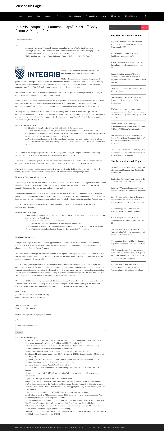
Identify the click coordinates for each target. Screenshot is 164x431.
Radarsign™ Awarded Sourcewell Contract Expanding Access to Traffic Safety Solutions (59, 48)
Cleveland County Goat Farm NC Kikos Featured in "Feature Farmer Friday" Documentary (126, 100)
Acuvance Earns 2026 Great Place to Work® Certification (47, 365)
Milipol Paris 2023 (53, 84)
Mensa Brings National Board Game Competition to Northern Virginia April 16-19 (57, 351)
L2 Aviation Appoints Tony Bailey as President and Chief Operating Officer (54, 343)
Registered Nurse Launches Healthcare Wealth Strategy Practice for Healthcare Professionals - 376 (126, 44)
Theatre (21, 25)
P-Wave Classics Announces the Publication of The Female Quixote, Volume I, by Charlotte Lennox (63, 384)
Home (20, 16)
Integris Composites (90, 79)
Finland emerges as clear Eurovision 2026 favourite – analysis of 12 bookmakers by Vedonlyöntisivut (64, 400)
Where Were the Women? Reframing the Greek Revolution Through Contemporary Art (127, 65)
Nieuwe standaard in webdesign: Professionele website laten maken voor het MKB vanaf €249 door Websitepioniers (128, 126)
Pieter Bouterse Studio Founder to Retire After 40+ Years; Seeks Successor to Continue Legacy (62, 346)
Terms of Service (49, 427)
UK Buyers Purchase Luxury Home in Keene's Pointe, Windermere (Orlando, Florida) (58, 56)
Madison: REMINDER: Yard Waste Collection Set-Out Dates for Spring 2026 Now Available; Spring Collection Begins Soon (128, 267)
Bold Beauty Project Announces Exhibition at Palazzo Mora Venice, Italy (53, 224)
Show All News (21, 315)
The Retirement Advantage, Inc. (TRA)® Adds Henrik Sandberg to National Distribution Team (61, 131)
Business (48, 16)
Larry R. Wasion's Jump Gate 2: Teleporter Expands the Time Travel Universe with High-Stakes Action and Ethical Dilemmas (127, 200)
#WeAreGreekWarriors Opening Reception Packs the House (48, 349)
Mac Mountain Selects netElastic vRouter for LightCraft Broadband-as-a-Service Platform (60, 403)
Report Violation (44, 315)
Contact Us (79, 427)
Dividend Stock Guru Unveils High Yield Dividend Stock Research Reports (54, 128)
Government (30, 308)
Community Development (96, 16)
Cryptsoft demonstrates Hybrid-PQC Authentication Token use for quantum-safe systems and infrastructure (128, 232)
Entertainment (75, 16)
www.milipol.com (81, 286)
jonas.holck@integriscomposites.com (30, 297)
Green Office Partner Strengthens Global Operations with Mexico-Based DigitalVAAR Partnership (63, 381)
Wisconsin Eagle (28, 6)
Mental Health (131, 16)
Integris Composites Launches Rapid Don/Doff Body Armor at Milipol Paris (56, 29)
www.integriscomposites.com (67, 275)
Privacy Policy (69, 427)
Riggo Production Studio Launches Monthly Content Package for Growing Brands (57, 392)
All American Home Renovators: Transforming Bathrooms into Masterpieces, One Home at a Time (63, 139)
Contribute (59, 427)
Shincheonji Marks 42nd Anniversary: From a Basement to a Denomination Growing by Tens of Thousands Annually (128, 152)
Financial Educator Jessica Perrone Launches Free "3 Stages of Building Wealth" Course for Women (64, 226)
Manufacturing (34, 16)
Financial (60, 16)
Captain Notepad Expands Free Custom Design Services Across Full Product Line (57, 229)
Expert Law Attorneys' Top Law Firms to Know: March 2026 (48, 379)
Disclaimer (32, 315)
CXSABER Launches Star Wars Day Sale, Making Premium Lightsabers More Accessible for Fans (63, 340)
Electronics (115, 16)
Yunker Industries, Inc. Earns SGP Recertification (44, 221)
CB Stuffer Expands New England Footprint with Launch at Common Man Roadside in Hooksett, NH (128, 170)
